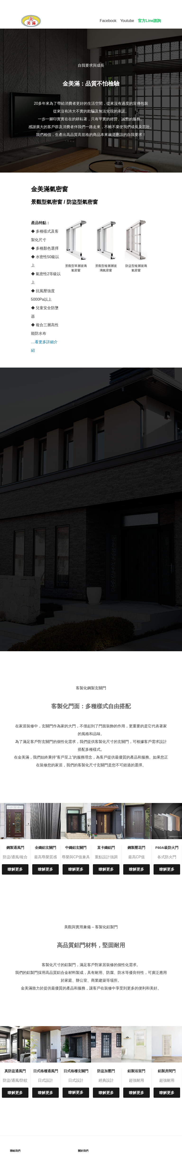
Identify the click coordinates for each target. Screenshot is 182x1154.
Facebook (108, 21)
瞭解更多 (15, 869)
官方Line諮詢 (149, 21)
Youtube (127, 21)
